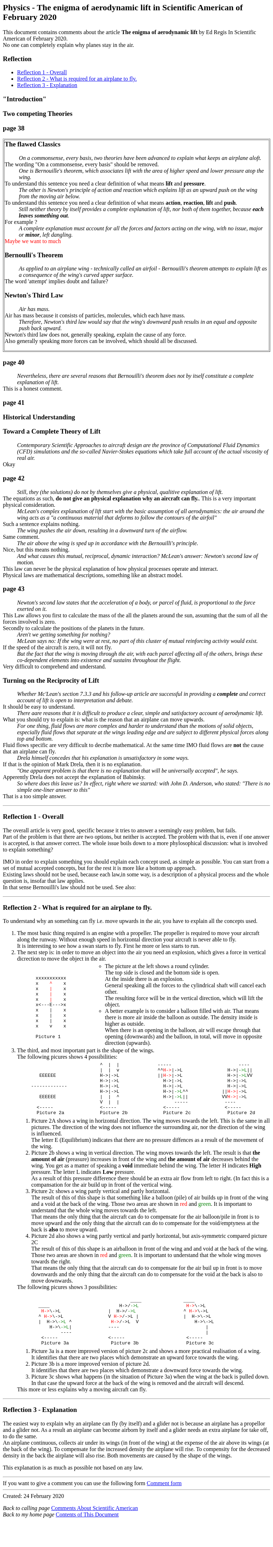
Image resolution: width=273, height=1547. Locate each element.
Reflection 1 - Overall (42, 72)
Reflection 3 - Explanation (47, 85)
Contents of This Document (87, 1538)
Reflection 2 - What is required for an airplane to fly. (77, 79)
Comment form (164, 1507)
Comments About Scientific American (94, 1532)
